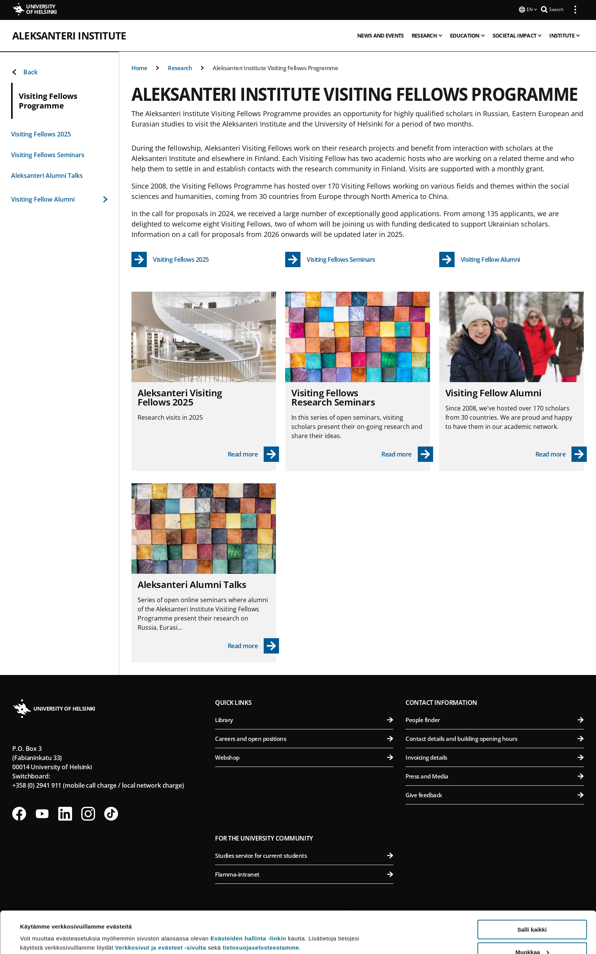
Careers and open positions (304, 738)
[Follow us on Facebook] (19, 813)
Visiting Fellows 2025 (41, 133)
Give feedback (495, 794)
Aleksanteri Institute (69, 35)
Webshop (304, 756)
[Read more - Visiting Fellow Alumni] (561, 453)
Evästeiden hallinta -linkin (248, 899)
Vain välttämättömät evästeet (532, 935)
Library (304, 719)
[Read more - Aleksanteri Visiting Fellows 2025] (253, 453)
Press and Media (495, 775)
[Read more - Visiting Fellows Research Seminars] (407, 453)
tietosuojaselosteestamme (261, 908)
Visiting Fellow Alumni (59, 198)
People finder (495, 719)
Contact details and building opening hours (495, 738)
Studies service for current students (304, 855)
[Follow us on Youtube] (42, 813)
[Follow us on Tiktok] (111, 813)
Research (180, 67)
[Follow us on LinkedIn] (65, 813)
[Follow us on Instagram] (88, 813)
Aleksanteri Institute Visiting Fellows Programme (275, 67)
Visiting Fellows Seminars (47, 154)
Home (139, 67)
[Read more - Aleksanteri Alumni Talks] (253, 645)
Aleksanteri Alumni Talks (47, 175)
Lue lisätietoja (39, 929)
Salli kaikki (532, 890)
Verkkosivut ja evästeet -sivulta (160, 908)
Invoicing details (495, 756)
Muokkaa (532, 913)
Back (24, 71)
